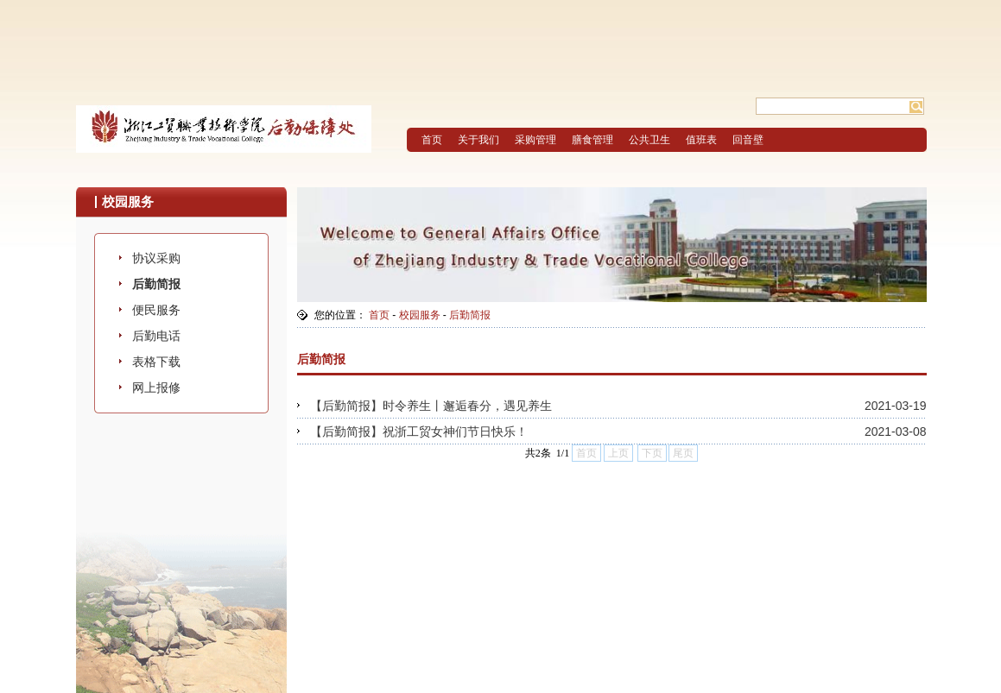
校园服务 (419, 315)
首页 (379, 315)
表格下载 (156, 362)
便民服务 (156, 310)
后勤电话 (156, 336)
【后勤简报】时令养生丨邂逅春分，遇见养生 (431, 406)
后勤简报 (156, 284)
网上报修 (156, 387)
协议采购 (156, 258)
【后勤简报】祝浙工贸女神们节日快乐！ (419, 431)
